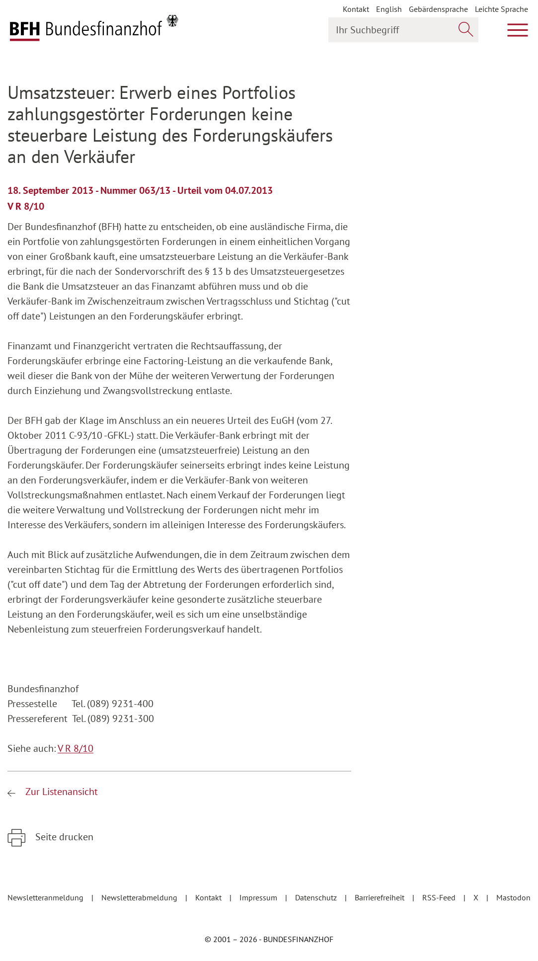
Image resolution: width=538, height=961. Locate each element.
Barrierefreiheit (380, 897)
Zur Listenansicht (60, 791)
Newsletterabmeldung (140, 897)
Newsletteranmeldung (46, 897)
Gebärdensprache (438, 9)
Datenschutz (317, 897)
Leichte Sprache (501, 9)
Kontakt (356, 9)
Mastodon (513, 897)
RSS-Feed (440, 897)
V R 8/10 (75, 748)
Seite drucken (63, 836)
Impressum (259, 897)
